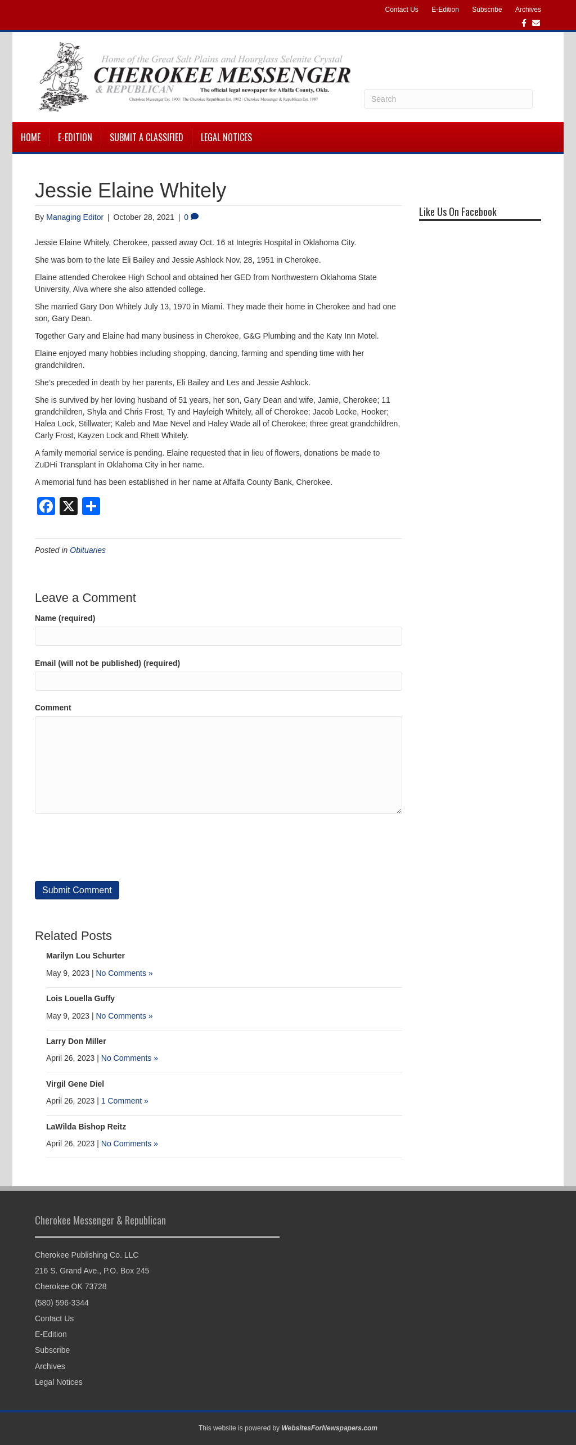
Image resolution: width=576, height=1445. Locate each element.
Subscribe (487, 9)
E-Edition (445, 9)
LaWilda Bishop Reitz (86, 1126)
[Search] (448, 99)
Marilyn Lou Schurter (85, 955)
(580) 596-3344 (62, 1302)
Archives (528, 9)
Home (30, 137)
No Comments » (124, 973)
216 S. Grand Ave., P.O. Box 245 (92, 1270)
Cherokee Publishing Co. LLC (86, 1254)
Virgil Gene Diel (75, 1083)
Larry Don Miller (76, 1041)
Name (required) (65, 618)
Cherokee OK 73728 (71, 1286)
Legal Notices (226, 137)
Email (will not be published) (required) (107, 663)
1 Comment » (124, 1100)
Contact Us (401, 9)
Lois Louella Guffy (80, 998)
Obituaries (88, 550)
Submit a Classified (146, 137)
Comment (53, 707)
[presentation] (120, 848)
